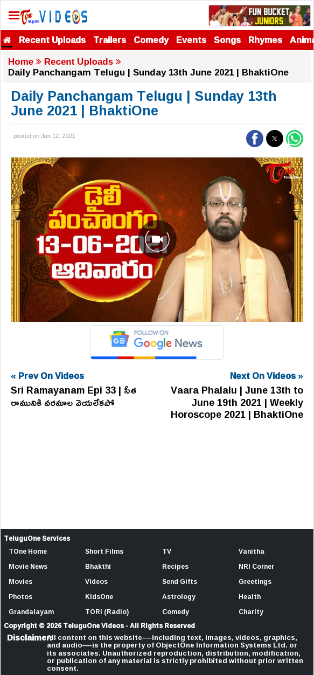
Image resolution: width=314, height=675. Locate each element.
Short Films (104, 551)
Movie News (28, 566)
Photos (20, 596)
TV (166, 551)
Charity (251, 611)
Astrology (179, 596)
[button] (254, 138)
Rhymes (265, 40)
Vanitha (251, 551)
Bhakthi (98, 566)
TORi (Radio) (107, 611)
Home (20, 62)
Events (191, 40)
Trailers (109, 40)
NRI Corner (256, 566)
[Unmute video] (157, 239)
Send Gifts (179, 581)
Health (250, 596)
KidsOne (99, 596)
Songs (227, 40)
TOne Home (28, 551)
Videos (96, 581)
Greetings (255, 581)
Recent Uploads (52, 40)
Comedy (151, 40)
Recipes (175, 566)
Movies (20, 581)
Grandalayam (31, 611)
